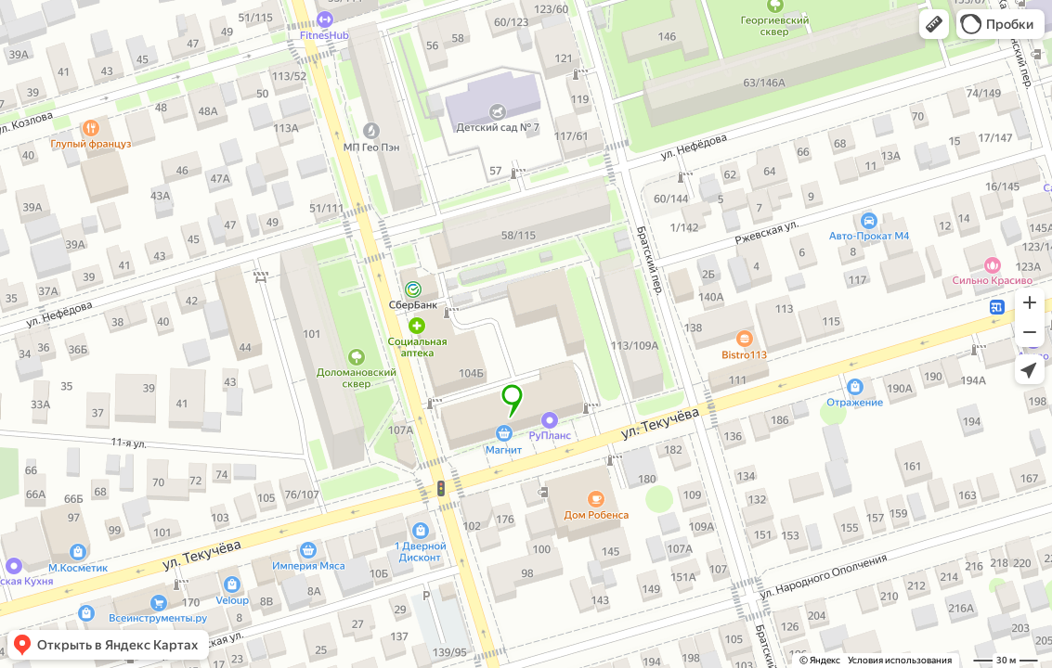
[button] (934, 24)
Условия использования (900, 660)
